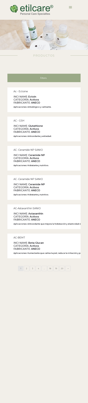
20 (62, 211)
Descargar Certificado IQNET (13, 370)
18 (50, 211)
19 (56, 211)
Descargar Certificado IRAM (13, 367)
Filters (44, 20)
